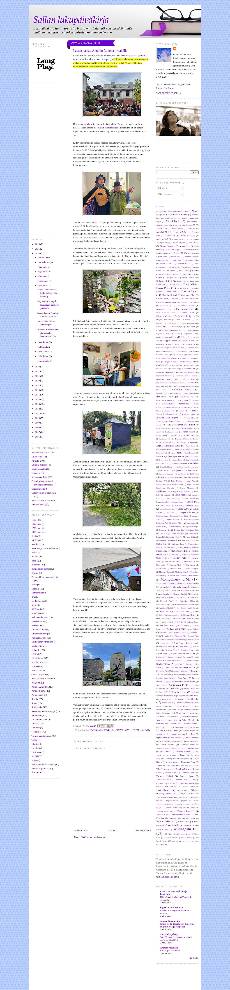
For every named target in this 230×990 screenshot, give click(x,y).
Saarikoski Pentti (178, 684)
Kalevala (175, 428)
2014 (37, 399)
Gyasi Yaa (192, 351)
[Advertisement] (121, 981)
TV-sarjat (35, 723)
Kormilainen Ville (172, 477)
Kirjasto (35, 460)
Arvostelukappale (39, 452)
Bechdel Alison (162, 260)
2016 (37, 390)
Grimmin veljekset (177, 348)
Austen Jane (184, 246)
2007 (37, 432)
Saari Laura (160, 685)
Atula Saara (194, 242)
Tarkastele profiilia (168, 93)
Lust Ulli (163, 534)
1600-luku (36, 523)
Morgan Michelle (189, 583)
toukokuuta (43, 342)
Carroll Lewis (182, 288)
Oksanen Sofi (188, 615)
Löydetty (35, 473)
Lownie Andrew (175, 527)
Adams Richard (171, 218)
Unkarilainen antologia (187, 783)
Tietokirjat (36, 731)
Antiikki (35, 544)
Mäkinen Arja (193, 594)
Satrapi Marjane (178, 696)
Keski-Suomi (37, 621)
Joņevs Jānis (161, 421)
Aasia (34, 536)
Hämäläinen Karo (187, 397)
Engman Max (177, 330)
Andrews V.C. (162, 239)
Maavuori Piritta (189, 537)
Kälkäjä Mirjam (183, 491)
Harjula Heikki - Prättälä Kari (176, 362)
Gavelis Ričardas (188, 341)
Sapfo (193, 692)
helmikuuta (43, 356)
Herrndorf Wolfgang (187, 372)
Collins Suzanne (188, 299)
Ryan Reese (183, 678)
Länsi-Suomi (37, 658)
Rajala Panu (161, 653)
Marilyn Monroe (39, 662)
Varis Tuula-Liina (163, 797)
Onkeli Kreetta (177, 619)
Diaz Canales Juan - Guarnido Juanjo (175, 313)
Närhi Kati (164, 611)
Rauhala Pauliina (176, 661)
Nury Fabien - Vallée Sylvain (188, 608)
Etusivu (112, 830)
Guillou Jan (180, 351)
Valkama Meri (181, 790)
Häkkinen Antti (190, 393)
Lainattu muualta (39, 464)
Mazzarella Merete (188, 555)
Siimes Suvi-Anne (173, 710)
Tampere (35, 727)
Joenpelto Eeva (188, 414)
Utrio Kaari (162, 789)
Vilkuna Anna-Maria (164, 804)
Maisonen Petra (178, 544)
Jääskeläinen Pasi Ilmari (183, 424)
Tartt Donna (165, 751)
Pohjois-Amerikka (40, 686)
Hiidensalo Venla (181, 376)
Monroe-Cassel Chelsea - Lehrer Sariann (183, 576)
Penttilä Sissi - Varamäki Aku (175, 636)
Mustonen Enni (179, 594)
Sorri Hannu (175, 727)
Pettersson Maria (178, 640)
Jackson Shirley (171, 407)
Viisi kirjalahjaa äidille (170, 950)
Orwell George (162, 622)
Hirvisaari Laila (162, 383)
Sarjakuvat (36, 715)
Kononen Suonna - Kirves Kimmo (172, 474)
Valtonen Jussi (170, 794)
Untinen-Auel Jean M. (166, 787)
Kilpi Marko (164, 460)
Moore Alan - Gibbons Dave (167, 583)
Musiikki (35, 666)
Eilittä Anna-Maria (188, 323)
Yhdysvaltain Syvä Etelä (43, 764)
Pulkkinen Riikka (165, 647)
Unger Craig (171, 783)
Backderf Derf (190, 250)
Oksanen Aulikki (172, 615)
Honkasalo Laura (178, 383)
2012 (37, 408)
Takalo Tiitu (194, 741)
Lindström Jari (162, 523)
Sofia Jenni (172, 720)
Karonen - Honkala (191, 435)
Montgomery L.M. (175, 579)
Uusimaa (35, 752)
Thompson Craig (188, 762)
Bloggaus (35, 564)
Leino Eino (169, 513)
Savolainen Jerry (166, 699)
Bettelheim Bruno (192, 260)
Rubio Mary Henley (171, 675)
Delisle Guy (165, 306)
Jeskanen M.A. (171, 414)
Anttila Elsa (191, 239)
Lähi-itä (35, 654)
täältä (168, 84)
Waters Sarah (183, 822)
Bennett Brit (176, 260)
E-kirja (34, 573)
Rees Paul (178, 664)
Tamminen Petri (162, 748)
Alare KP (191, 229)
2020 (37, 380)
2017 (37, 385)
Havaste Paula (161, 369)
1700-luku (36, 528)
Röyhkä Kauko (188, 681)
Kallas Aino (186, 428)
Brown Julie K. (188, 278)
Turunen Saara (187, 776)
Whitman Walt (162, 830)
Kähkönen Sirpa (164, 491)
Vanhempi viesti (143, 830)
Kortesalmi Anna (189, 477)
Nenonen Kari (193, 597)
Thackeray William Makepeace (176, 759)
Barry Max (191, 253)
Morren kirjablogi (169, 934)
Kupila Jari (191, 484)
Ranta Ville (190, 653)
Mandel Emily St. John (187, 548)
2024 (37, 253)
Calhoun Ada (174, 285)
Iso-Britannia (37, 601)
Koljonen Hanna (180, 470)
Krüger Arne (191, 481)
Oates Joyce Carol (181, 612)
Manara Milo (169, 548)
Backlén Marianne (163, 253)
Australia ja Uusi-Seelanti (43, 548)
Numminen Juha (192, 604)
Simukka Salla (190, 710)
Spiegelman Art (189, 727)
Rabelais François (188, 650)
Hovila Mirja (191, 386)
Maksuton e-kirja (39, 477)
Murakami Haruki (188, 590)
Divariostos (36, 456)
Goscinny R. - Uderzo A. (185, 344)
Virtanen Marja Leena (164, 811)
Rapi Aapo (160, 657)
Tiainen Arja (161, 766)
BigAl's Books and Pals (171, 907)
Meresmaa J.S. (190, 562)
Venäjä (34, 756)
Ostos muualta (38, 488)
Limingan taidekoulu (186, 512)
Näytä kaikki (194, 958)
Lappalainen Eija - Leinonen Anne (169, 502)
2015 (37, 394)
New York (36, 670)
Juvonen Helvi (162, 425)
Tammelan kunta (187, 745)
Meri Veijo (160, 565)
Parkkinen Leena (165, 633)
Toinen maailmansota (41, 736)
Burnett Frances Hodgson (186, 281)
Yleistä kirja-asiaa (39, 768)
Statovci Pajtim (189, 731)
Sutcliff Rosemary (192, 738)
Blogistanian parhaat (41, 568)
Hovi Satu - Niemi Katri (174, 386)
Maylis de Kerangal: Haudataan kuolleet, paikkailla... (48, 305)
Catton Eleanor (171, 292)
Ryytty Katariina (172, 682)
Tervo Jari (185, 755)
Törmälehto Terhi (163, 780)
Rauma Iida (191, 661)
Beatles (34, 556)
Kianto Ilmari (193, 456)
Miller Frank (161, 569)
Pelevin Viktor (180, 633)
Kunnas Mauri (176, 484)
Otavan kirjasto (38, 674)
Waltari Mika (163, 821)
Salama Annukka (171, 688)
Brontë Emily (172, 274)
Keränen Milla (161, 453)
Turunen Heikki (164, 776)
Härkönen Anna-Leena (165, 400)
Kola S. (167, 470)
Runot (34, 703)
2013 (37, 404)
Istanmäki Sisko (169, 404)
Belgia (34, 560)
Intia (33, 596)
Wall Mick (190, 818)
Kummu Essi (161, 484)
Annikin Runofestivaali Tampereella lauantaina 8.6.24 (48, 333)
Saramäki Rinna (162, 696)
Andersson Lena (188, 235)
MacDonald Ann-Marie (166, 540)
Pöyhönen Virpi (171, 650)
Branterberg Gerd (189, 267)
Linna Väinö (177, 523)
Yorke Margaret (170, 838)
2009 (37, 422)
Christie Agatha (190, 291)
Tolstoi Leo (168, 769)
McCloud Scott (162, 558)
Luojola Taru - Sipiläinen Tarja (186, 530)
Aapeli (170, 211)
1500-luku (36, 519)
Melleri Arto (179, 557)
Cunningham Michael (178, 302)
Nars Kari (180, 597)
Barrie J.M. (178, 253)
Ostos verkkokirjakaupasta (43, 492)
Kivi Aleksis (193, 463)
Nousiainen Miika (187, 601)
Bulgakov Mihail (164, 281)
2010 (37, 418)
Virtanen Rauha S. (186, 811)
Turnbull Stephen (189, 773)
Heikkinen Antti (189, 369)
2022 (37, 371)
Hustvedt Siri (161, 393)
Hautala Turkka (189, 365)
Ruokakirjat (36, 707)
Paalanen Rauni (193, 622)
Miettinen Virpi (175, 565)
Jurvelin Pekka (174, 421)
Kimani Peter (177, 460)
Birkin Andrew (166, 264)
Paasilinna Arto (166, 625)
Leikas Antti (183, 509)
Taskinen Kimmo (182, 751)
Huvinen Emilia (175, 393)
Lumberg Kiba (165, 530)
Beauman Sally (190, 257)
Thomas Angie (171, 762)
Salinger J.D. (162, 692)
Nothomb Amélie (167, 601)
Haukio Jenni (174, 365)
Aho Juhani (172, 221)
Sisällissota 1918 (39, 719)
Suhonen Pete (176, 734)
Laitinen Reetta (188, 498)
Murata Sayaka (162, 594)
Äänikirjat (36, 772)
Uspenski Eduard (188, 787)
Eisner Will (161, 327)
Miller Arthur (190, 565)
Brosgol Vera (172, 278)
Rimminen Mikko (187, 667)
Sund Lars (190, 734)
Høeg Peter (183, 400)
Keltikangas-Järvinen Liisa (185, 449)
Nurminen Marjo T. (166, 608)
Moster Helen (170, 590)
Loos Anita (191, 523)
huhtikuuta (43, 347)
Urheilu (35, 748)
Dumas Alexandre (183, 320)
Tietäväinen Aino (177, 766)
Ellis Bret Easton (162, 330)
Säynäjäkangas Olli (178, 741)
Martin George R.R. (179, 551)
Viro (33, 760)
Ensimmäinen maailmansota (44, 577)
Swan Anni (163, 741)
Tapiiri (174, 748)
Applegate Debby (162, 243)
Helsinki (35, 588)
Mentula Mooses (172, 561)
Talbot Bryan (167, 744)
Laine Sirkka (171, 498)
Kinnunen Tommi (178, 463)
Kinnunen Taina (162, 463)
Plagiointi (36, 682)
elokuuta (42, 276)
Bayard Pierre (161, 257)
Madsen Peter (161, 544)
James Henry (170, 411)
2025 (37, 248)
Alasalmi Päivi (162, 232)
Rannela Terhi (176, 654)
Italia (33, 605)
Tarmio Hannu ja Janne (190, 748)
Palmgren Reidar (191, 629)
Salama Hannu (190, 689)
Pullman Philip (182, 646)
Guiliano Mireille (165, 351)
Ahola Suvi (176, 225)
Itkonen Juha (184, 404)
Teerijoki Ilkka (170, 755)
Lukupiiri (35, 650)
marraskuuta (44, 262)
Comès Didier (161, 302)
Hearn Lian (174, 369)
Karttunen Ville (165, 439)
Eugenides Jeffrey (163, 334)
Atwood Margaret (167, 246)
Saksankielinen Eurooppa (43, 711)
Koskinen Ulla (161, 481)
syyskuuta (43, 271)
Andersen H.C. (170, 236)
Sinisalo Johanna (164, 713)
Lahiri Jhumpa (181, 495)
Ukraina (35, 744)
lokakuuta (43, 267)
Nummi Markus (177, 604)
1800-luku (36, 532)
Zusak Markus (186, 838)
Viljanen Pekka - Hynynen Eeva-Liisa (181, 801)
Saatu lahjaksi (38, 504)
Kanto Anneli (189, 432)
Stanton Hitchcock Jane (167, 730)
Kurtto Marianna (187, 488)
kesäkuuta (43, 285)
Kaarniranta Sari (162, 428)
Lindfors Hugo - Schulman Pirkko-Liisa (172, 516)
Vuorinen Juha (175, 818)
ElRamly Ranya (176, 327)
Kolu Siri (195, 470)
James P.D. (183, 411)
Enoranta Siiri (190, 330)
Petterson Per (164, 640)
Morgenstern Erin (162, 587)
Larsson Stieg (193, 502)
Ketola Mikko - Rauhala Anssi (183, 453)
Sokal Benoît (188, 720)
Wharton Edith (190, 825)
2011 (37, 413)
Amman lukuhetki (169, 947)
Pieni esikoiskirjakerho (42, 500)
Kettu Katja (161, 456)
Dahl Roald (194, 302)
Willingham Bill (186, 829)
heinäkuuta (43, 281)
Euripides (177, 334)
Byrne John (160, 285)
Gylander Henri (162, 355)
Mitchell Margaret (192, 569)
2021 (37, 376)
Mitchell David (175, 569)
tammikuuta (44, 361)
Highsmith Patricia (163, 376)
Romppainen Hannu (179, 671)
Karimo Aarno (161, 435)
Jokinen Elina (189, 418)
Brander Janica (173, 267)
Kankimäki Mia (171, 432)
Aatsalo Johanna (182, 211)
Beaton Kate (175, 257)
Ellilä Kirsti (190, 327)
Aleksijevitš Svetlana (182, 232)
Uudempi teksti (81, 830)
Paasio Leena (183, 626)
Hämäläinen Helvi (164, 397)
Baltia (34, 552)
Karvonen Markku (182, 439)
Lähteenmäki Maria (171, 537)
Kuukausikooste (39, 637)
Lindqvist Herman (172, 520)
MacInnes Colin (188, 541)
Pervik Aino (194, 636)
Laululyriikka (37, 645)
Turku (34, 739)
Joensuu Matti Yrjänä (167, 417)
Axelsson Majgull (173, 249)
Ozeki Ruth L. (177, 622)
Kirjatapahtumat (39, 633)
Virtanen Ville (162, 815)
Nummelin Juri (162, 604)
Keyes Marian (178, 456)
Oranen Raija (191, 619)
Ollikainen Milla (162, 619)
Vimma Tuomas (172, 808)
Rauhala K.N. (161, 661)
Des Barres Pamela (186, 306)
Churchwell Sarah (169, 295)
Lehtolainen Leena (167, 509)
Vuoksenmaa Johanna (181, 815)
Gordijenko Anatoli (163, 344)
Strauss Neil (161, 734)
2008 (37, 427)
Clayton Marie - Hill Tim (167, 299)
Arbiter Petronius (179, 243)
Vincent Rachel (189, 808)
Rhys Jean (170, 668)
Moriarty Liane (180, 587)
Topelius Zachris (183, 769)
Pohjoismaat (37, 695)
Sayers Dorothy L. (188, 698)
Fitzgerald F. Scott (179, 337)
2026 (37, 244)
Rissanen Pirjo (162, 671)
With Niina (168, 834)
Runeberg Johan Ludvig (165, 678)
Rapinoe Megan (174, 657)
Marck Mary (161, 551)
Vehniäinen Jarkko (180, 797)
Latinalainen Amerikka (42, 641)
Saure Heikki (193, 696)
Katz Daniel (181, 442)
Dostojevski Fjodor (186, 316)
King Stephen (190, 460)
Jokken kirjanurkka (170, 921)
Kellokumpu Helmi (163, 449)
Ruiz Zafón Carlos (189, 675)
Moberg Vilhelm (165, 572)
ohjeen (144, 59)
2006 (37, 436)
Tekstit (162, 188)
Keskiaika (36, 625)
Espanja (35, 584)
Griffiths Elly (161, 348)
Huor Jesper (161, 390)
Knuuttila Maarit (166, 467)
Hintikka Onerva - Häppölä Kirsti (180, 379)
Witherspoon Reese (182, 834)
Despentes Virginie (163, 309)
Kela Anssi (190, 446)
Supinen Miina (162, 738)
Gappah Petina (170, 341)
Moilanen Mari (181, 572)
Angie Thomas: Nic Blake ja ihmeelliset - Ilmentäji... (48, 293)
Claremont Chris (188, 295)
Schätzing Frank (183, 703)
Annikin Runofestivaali (108, 127)
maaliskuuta (44, 351)
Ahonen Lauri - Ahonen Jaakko (169, 229)
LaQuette (167, 495)
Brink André (184, 271)
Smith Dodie (186, 717)
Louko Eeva (160, 527)
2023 (37, 366)
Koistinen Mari (181, 467)
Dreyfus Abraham (163, 320)
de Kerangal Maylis (179, 841)
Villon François (183, 804)
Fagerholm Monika (191, 334)
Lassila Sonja (165, 505)
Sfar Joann (169, 706)
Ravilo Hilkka (163, 664)
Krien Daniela (176, 481)
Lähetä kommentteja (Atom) (93, 837)
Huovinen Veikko (181, 389)
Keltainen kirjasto (39, 617)
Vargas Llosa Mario (188, 794)
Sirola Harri (181, 713)
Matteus (175, 555)
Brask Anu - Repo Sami (165, 271)
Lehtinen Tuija (192, 505)
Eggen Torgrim (172, 323)
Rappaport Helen (189, 657)
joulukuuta (43, 257)
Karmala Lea (176, 435)
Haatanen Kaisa (177, 355)
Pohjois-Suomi (38, 690)
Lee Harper (178, 505)
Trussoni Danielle (171, 773)
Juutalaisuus (37, 613)
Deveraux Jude (185, 308)
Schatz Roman (167, 703)
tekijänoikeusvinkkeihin (167, 876)
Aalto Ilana (160, 211)
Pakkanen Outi (173, 629)
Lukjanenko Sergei (191, 527)
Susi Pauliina (176, 738)
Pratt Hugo (179, 643)
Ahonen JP (190, 225)
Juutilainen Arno (189, 421)
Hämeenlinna (37, 592)
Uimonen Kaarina (181, 780)
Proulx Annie (193, 643)
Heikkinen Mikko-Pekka (165, 372)
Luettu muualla (38, 469)
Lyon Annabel (177, 533)
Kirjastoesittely (38, 629)
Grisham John (193, 348)
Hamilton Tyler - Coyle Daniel (175, 358)
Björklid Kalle (183, 264)
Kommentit (165, 194)
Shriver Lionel (182, 706)
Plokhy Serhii (165, 643)
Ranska (34, 699)
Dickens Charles (164, 316)
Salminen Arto (179, 692)
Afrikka (35, 540)
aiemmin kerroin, (88, 124)
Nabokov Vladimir (166, 597)
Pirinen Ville (193, 639)
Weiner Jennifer (172, 825)
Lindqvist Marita (189, 520)
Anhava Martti (177, 239)
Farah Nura (163, 337)
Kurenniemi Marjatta (165, 488)
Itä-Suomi (36, 609)
